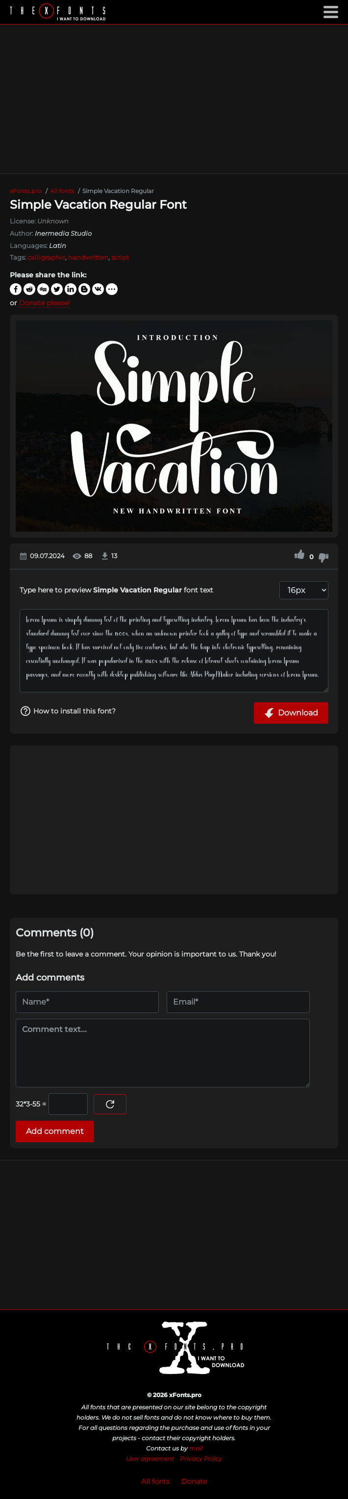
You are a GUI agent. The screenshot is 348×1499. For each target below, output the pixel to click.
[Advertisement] (174, 99)
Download (291, 713)
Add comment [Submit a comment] (55, 1131)
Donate (194, 1481)
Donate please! (44, 302)
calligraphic (46, 257)
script (120, 257)
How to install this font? (68, 711)
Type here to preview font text (116, 590)
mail (195, 1448)
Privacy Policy (201, 1458)
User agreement (150, 1458)
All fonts (155, 1481)
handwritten (88, 257)
